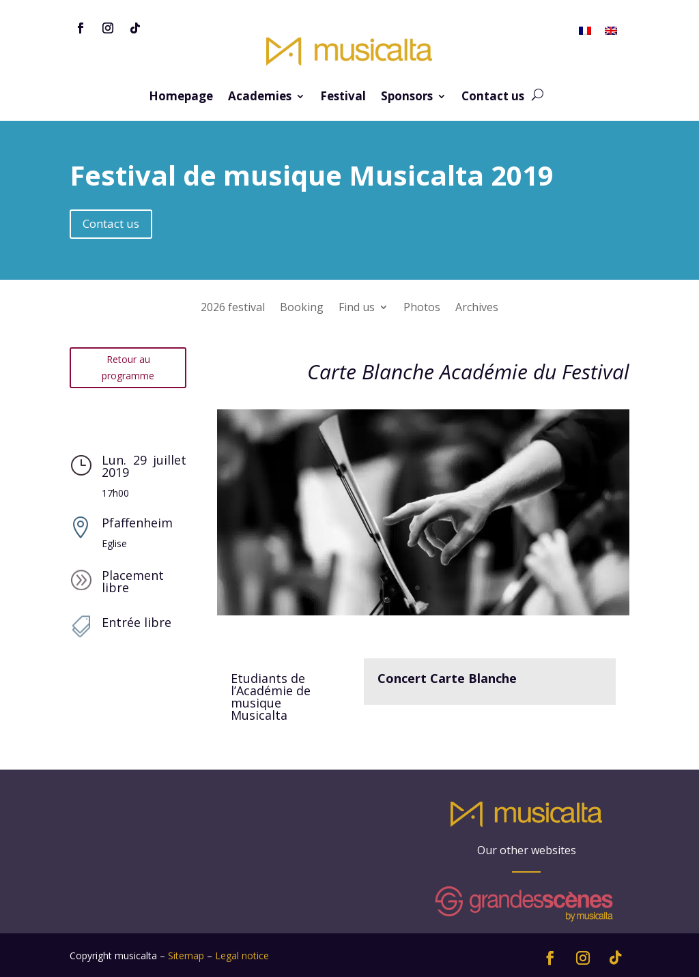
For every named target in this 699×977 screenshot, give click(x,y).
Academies (259, 97)
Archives (476, 308)
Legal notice (242, 955)
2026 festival (233, 308)
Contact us (492, 97)
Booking (302, 308)
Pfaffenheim (137, 522)
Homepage (181, 97)
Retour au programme (128, 367)
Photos (421, 308)
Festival (343, 97)
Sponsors (407, 97)
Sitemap (186, 955)
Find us (357, 308)
